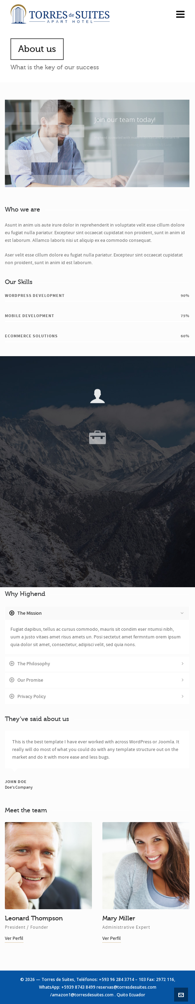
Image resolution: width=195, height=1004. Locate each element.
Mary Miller (118, 918)
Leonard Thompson (34, 918)
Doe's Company (19, 787)
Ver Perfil (14, 938)
